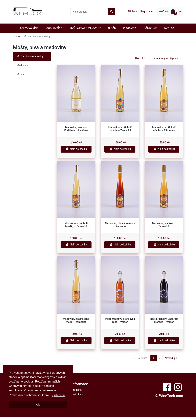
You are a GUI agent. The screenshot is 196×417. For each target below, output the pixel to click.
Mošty (20, 74)
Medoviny (22, 65)
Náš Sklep (150, 27)
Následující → (173, 358)
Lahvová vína (29, 27)
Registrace (146, 11)
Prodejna (129, 27)
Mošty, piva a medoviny (85, 27)
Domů (16, 36)
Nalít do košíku (76, 148)
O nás (112, 27)
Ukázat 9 (140, 58)
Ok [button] (38, 404)
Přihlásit (132, 11)
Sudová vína (54, 27)
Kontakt (170, 27)
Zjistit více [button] (58, 395)
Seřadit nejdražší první (166, 58)
